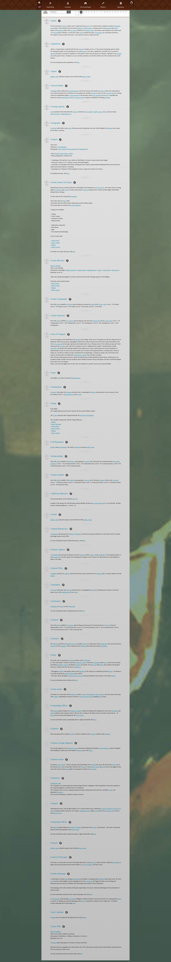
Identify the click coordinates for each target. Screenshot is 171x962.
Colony (107, 625)
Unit (51, 112)
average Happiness (104, 748)
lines (79, 378)
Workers (52, 447)
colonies (78, 534)
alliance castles (57, 813)
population (77, 447)
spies (66, 879)
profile (73, 734)
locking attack (111, 93)
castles (94, 827)
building (54, 91)
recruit (95, 665)
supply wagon (98, 112)
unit (86, 112)
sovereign (69, 392)
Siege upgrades (71, 149)
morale (55, 32)
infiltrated (101, 879)
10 (131, 2)
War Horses (115, 270)
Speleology (53, 348)
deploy (101, 665)
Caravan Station (74, 95)
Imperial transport (73, 91)
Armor (99, 270)
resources (89, 28)
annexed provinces (81, 662)
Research (102, 480)
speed (70, 128)
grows (105, 662)
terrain (63, 764)
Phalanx (53, 422)
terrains (102, 694)
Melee (64, 201)
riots (82, 864)
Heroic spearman (56, 424)
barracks (77, 339)
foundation (63, 646)
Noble (53, 917)
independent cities (84, 811)
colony (58, 114)
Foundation (53, 606)
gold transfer (65, 97)
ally (107, 95)
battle (52, 713)
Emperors (72, 461)
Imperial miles (56, 557)
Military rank (54, 76)
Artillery (70, 153)
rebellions (89, 864)
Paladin (53, 245)
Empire (93, 392)
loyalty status (79, 715)
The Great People (85, 5)
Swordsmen (58, 190)
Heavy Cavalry (55, 243)
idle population (62, 447)
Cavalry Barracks (76, 205)
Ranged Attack (91, 270)
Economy (68, 5)
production (80, 28)
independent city (66, 114)
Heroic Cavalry (55, 247)
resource (75, 112)
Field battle (74, 378)
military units (90, 30)
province (63, 26)
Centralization (83, 149)
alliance (55, 711)
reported (93, 734)
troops (83, 901)
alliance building (76, 827)
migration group (72, 748)
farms (87, 26)
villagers (55, 644)
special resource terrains (76, 676)
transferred (99, 95)
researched (89, 881)
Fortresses (85, 190)
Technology (90, 415)
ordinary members (76, 711)
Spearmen (74, 196)
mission (110, 128)
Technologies (98, 32)
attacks (81, 49)
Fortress (54, 942)
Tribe (59, 783)
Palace (84, 917)
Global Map (50, 5)
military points (86, 76)
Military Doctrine (71, 270)
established (102, 555)
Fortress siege (117, 808)
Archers (66, 190)
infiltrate (75, 879)
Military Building (55, 266)
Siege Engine (64, 153)
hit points (73, 30)
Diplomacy (120, 5)
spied (73, 903)
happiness (108, 28)
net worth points (97, 503)
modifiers (56, 696)
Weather (84, 355)
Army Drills (62, 149)
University (116, 480)
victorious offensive (107, 808)
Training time (96, 321)
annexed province (69, 394)
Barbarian (54, 783)
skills (58, 304)
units (104, 304)
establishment (66, 592)
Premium (107, 97)
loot (106, 112)
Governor (87, 461)
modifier (60, 671)
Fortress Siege (100, 187)
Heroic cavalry (55, 290)
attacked (52, 53)
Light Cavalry (55, 240)
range (74, 499)
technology (55, 534)
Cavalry (100, 304)
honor (97, 767)
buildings (83, 646)
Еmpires (80, 750)
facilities (78, 665)
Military (103, 5)
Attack (93, 304)
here (78, 62)
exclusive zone (109, 811)
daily (116, 28)
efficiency (71, 534)
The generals (58, 344)
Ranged (57, 153)
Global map (71, 606)
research (54, 128)
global (100, 696)
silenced (107, 734)
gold (81, 32)
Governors (70, 321)
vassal (79, 394)
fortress (66, 665)
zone (58, 378)
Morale (52, 715)
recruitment (115, 711)
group (90, 750)
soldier (90, 112)
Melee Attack (82, 270)
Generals (69, 304)
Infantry (61, 792)
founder (93, 764)
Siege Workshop (61, 147)
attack (103, 767)
